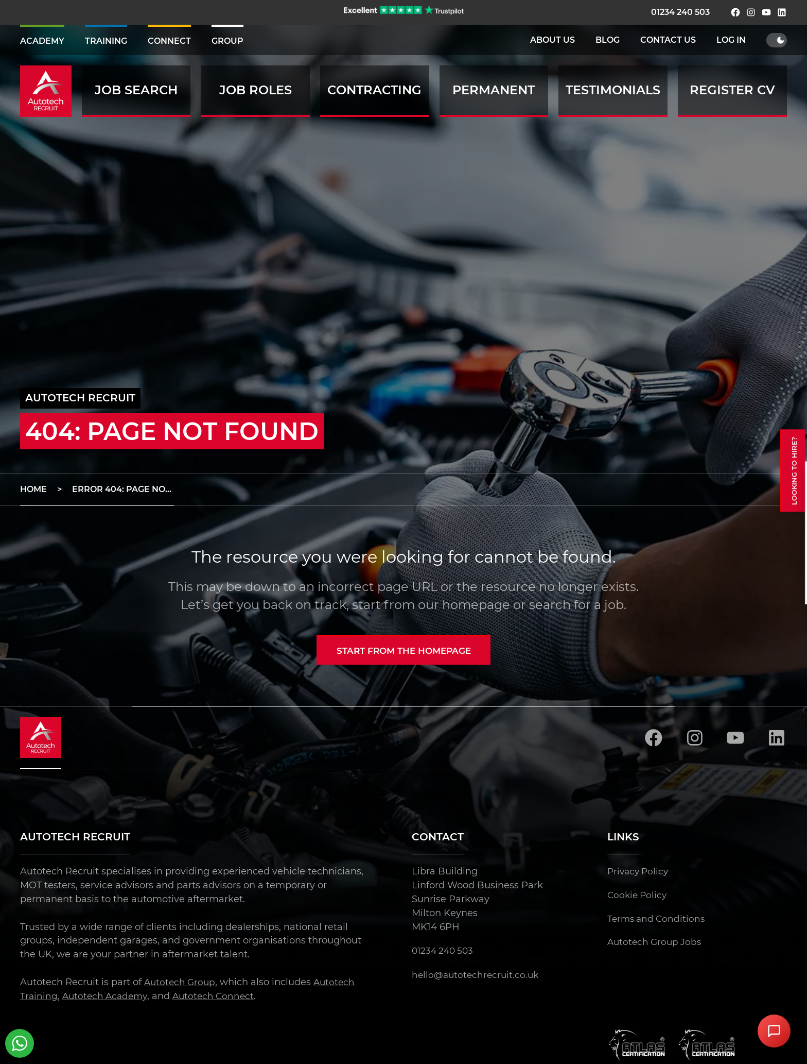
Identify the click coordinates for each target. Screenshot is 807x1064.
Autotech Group (181, 982)
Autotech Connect (219, 996)
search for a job (576, 604)
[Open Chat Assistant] (774, 1031)
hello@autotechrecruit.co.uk (477, 975)
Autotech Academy (107, 996)
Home (33, 489)
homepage (476, 604)
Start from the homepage (403, 651)
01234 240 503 (680, 12)
